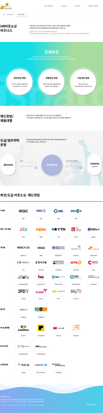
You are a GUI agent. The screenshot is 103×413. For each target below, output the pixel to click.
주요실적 (64, 6)
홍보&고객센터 (93, 6)
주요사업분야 (48, 6)
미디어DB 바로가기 (91, 404)
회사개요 (77, 6)
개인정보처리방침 (5, 396)
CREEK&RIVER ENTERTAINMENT (6, 6)
